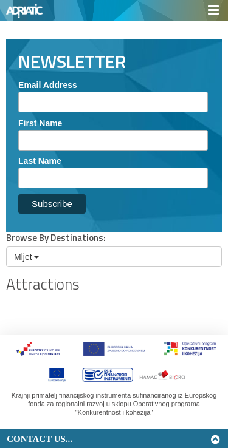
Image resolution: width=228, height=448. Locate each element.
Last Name (39, 161)
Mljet (26, 257)
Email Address (47, 85)
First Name (40, 123)
